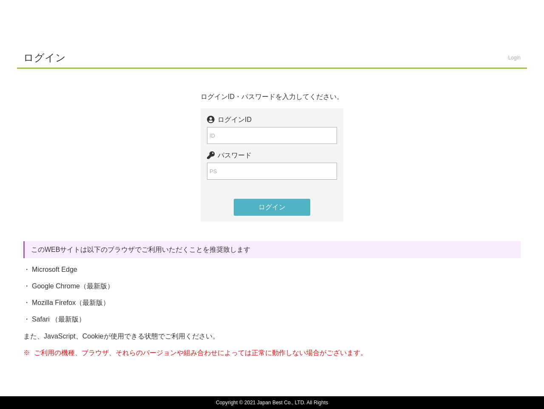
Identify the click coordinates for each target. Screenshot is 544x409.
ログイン (272, 207)
